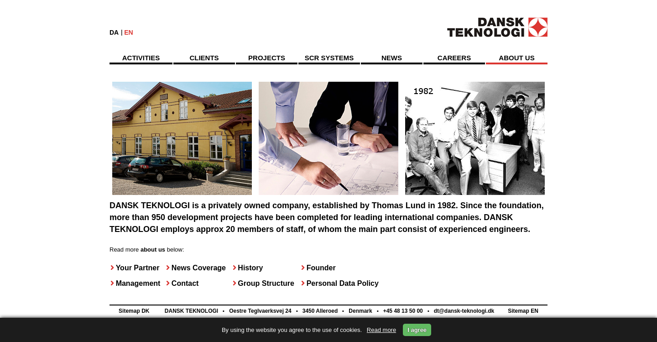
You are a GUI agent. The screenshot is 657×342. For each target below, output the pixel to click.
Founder (321, 268)
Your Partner (138, 268)
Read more (381, 329)
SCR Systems (329, 58)
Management (138, 283)
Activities (141, 58)
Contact (185, 283)
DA (114, 32)
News (391, 58)
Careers (454, 58)
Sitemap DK (134, 311)
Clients (204, 58)
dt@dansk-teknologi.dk (463, 311)
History (250, 268)
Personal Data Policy (343, 283)
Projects (266, 58)
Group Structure (266, 283)
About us (516, 58)
